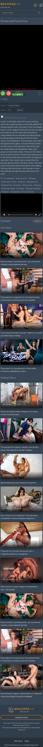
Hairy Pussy (28, 185)
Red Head (6, 182)
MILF (15, 182)
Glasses (33, 178)
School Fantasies (33, 188)
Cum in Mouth (28, 192)
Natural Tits (7, 185)
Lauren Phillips (13, 105)
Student (21, 188)
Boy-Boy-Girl (22, 178)
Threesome (10, 178)
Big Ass (38, 185)
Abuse (20, 110)
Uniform (18, 185)
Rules (27, 741)
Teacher (6, 192)
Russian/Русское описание (15, 117)
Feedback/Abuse (21, 717)
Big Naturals (33, 182)
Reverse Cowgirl (9, 188)
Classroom (16, 192)
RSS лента (18, 741)
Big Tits (22, 182)
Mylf (9, 110)
